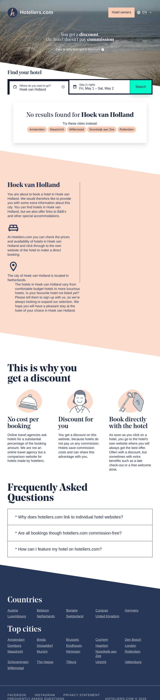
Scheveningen (18, 662)
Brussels (72, 640)
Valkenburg (133, 662)
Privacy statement (81, 695)
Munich (42, 651)
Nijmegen (73, 651)
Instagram (45, 695)
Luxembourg (17, 616)
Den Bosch (133, 640)
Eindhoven (74, 646)
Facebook (17, 695)
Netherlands (46, 616)
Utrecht (100, 662)
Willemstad (76, 129)
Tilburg (71, 662)
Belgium (43, 610)
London (130, 646)
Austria (13, 610)
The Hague (45, 662)
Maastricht (57, 129)
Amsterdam (37, 129)
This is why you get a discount (80, 49)
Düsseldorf (45, 646)
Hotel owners (121, 12)
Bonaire (72, 610)
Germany (132, 610)
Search (140, 86)
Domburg (14, 646)
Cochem (101, 640)
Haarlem (101, 646)
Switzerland (75, 616)
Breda (41, 640)
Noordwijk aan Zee (101, 129)
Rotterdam (127, 129)
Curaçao (101, 610)
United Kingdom (107, 616)
